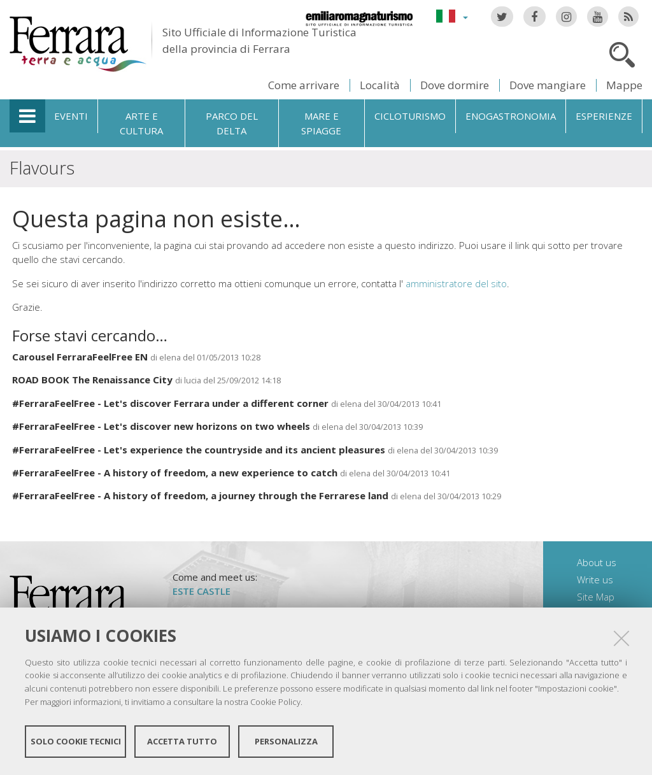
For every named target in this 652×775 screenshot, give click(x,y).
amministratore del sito (456, 283)
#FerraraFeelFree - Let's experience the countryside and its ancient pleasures (198, 449)
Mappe (624, 85)
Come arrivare (303, 85)
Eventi (71, 116)
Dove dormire (454, 85)
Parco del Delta (232, 123)
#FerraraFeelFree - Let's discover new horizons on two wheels (162, 426)
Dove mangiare (547, 85)
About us (596, 562)
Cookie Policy (275, 702)
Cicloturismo (410, 116)
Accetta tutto (182, 742)
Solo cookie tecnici (76, 742)
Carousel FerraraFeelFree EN (80, 356)
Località (380, 85)
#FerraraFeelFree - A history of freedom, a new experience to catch (174, 472)
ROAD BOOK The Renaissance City (92, 379)
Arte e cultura (141, 123)
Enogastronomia (510, 116)
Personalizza (286, 742)
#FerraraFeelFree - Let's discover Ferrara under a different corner (170, 403)
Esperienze (604, 116)
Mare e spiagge (321, 123)
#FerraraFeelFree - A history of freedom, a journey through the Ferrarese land (200, 495)
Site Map (595, 596)
